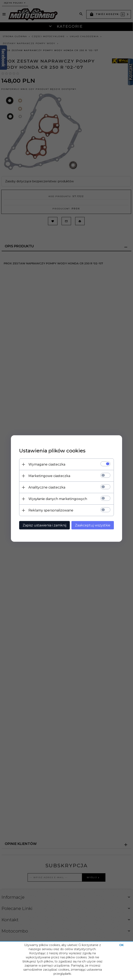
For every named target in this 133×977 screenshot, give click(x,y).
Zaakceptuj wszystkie (92, 525)
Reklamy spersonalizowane (50, 510)
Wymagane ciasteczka (46, 464)
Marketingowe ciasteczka (49, 476)
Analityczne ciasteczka (46, 487)
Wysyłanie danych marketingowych (57, 499)
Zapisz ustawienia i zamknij (44, 525)
